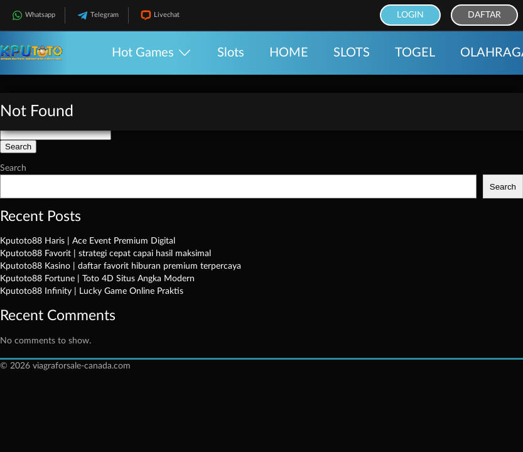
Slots (230, 52)
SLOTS (351, 52)
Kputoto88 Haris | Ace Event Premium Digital (87, 241)
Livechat (159, 15)
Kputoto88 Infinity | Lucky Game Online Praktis (91, 291)
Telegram (97, 15)
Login (410, 15)
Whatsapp (32, 15)
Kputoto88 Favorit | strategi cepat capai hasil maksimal (105, 253)
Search (13, 168)
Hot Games (143, 52)
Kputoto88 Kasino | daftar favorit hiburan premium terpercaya (120, 266)
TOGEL (415, 52)
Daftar (484, 15)
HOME (288, 52)
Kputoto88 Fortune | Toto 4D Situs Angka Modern (97, 278)
